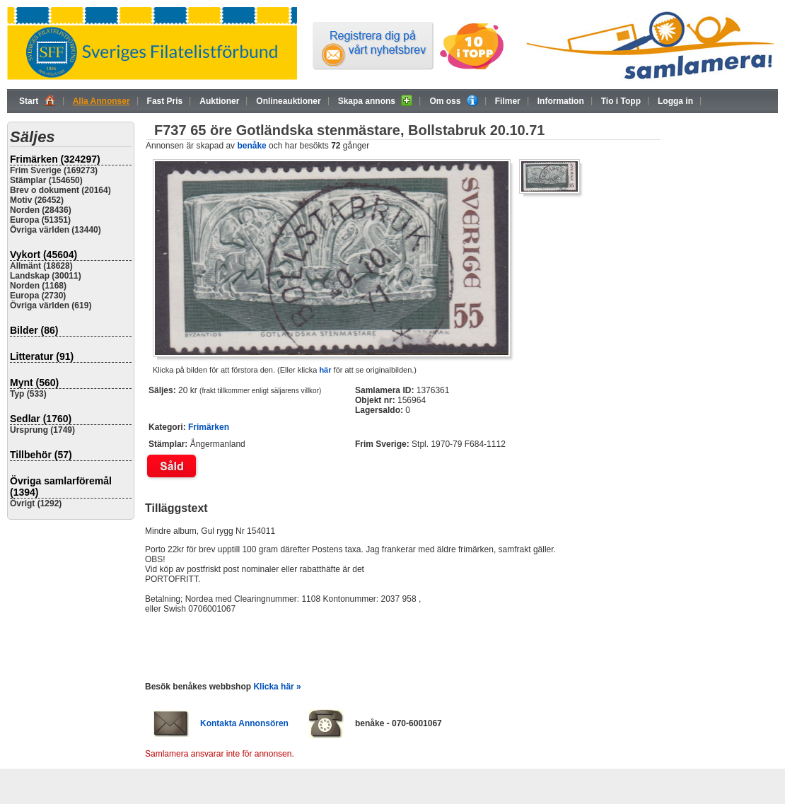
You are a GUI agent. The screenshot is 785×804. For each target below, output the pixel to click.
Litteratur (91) (42, 356)
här (325, 370)
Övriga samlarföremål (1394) (61, 486)
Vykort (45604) (43, 254)
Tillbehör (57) (41, 454)
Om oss (453, 100)
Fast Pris (165, 101)
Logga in (675, 101)
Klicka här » (277, 687)
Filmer (508, 101)
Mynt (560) (34, 382)
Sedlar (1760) (40, 418)
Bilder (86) (34, 330)
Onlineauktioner (288, 101)
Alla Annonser (101, 101)
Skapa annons (375, 100)
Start (37, 100)
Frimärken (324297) (55, 159)
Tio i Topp (621, 101)
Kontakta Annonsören (244, 723)
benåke (251, 146)
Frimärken (208, 427)
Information (560, 101)
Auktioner (219, 101)
